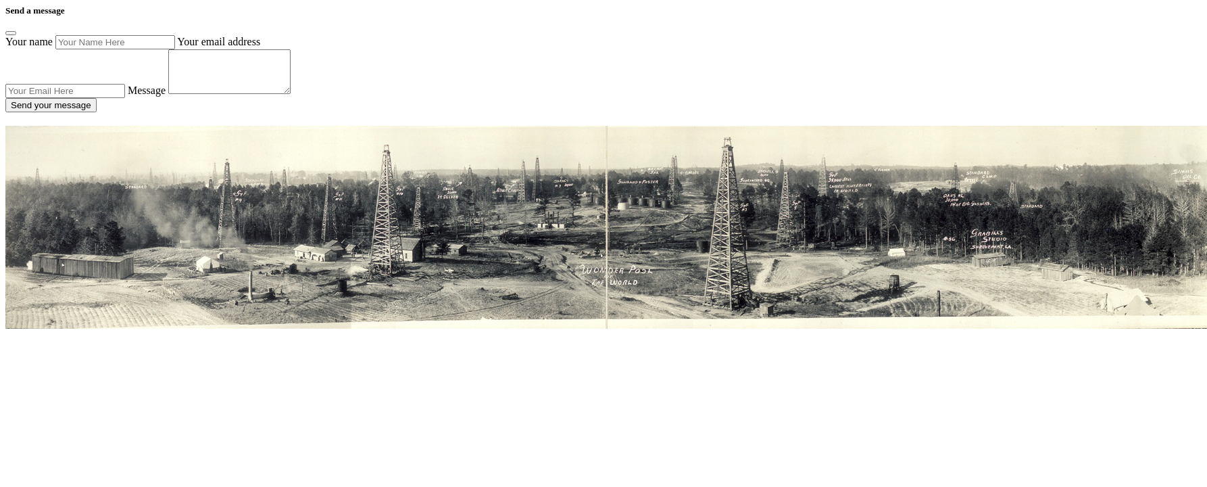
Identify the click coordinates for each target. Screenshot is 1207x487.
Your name (29, 41)
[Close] (10, 33)
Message (147, 98)
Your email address (218, 41)
